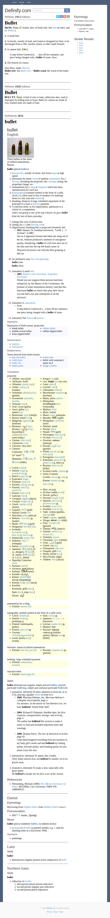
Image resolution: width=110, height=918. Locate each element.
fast (37, 259)
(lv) (60, 624)
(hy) (34, 392)
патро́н (55, 650)
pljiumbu (28, 398)
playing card (37, 224)
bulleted (39, 198)
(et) (28, 481)
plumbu (15, 401)
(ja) (29, 551)
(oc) (58, 437)
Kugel (24, 501)
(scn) (60, 492)
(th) (58, 523)
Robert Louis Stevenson (34, 274)
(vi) (61, 548)
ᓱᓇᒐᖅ (25, 540)
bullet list (16, 363)
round (35, 178)
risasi (14, 563)
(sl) (60, 498)
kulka (22, 467)
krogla (55, 498)
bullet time (48, 357)
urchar (52, 615)
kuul (24, 481)
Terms (61, 912)
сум (57, 420)
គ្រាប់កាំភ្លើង (25, 577)
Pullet (81, 45)
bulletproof (17, 346)
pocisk (53, 451)
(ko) (28, 582)
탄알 (22, 582)
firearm (15, 181)
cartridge (52, 181)
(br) (28, 417)
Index (29, 2)
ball (32, 271)
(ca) (27, 440)
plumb (25, 384)
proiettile (24, 546)
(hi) (25, 523)
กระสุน (52, 523)
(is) (24, 532)
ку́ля (26, 415)
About (55, 912)
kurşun (46, 534)
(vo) (59, 551)
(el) (28, 504)
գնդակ (27, 392)
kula (45, 454)
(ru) (59, 465)
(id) (32, 537)
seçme (56, 537)
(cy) (59, 554)
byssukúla (17, 532)
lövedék (27, 526)
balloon (36, 204)
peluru (27, 537)
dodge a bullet (50, 365)
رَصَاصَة (23, 387)
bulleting (21, 687)
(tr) (60, 531)
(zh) (30, 458)
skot (30, 484)
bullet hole (17, 360)
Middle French (51, 807)
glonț (56, 460)
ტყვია (25, 498)
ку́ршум (27, 420)
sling (32, 187)
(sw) (59, 506)
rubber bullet (49, 328)
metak (54, 480)
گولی (51, 542)
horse (41, 318)
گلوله (54, 446)
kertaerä (16, 665)
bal (29, 512)
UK (81, 29)
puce (22, 629)
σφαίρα (22, 504)
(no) (62, 434)
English (27, 807)
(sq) (31, 384)
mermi (55, 531)
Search (22, 2)
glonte (46, 462)
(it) (30, 546)
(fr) (27, 493)
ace (24, 224)
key (17, 815)
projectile (18, 173)
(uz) (56, 545)
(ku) (30, 588)
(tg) (49, 514)
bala (24, 403)
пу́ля (54, 465)
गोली (21, 523)
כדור (23, 518)
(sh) (59, 480)
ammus (24, 606)
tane (45, 484)
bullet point (17, 365)
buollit (28, 881)
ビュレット (59, 618)
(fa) (59, 446)
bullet (23, 618)
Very (32, 259)
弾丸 (24, 549)
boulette (91, 21)
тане (63, 477)
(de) (30, 501)
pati (31, 650)
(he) (28, 518)
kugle (22, 470)
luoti (23, 487)
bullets (24, 169)
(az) (26, 409)
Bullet (81, 43)
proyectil (47, 503)
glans (51, 384)
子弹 (32, 451)
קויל (54, 559)
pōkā (25, 515)
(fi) (27, 487)
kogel (22, 476)
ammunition (54, 178)
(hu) (34, 526)
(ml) (58, 403)
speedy (44, 259)
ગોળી (23, 509)
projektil (16, 473)
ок (52, 378)
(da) (23, 473)
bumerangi (26, 674)
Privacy (49, 912)
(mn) (61, 420)
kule (57, 434)
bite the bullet (18, 357)
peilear (62, 471)
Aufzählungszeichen (22, 635)
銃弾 (24, 554)
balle (22, 493)
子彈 (25, 451)
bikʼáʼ (53, 429)
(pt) (61, 457)
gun (55, 173)
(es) (58, 500)
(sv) (59, 509)
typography (18, 192)
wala (26, 443)
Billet (81, 50)
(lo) (56, 381)
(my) (30, 426)
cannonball (29, 303)
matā (52, 415)
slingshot (42, 187)
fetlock (30, 318)
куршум (60, 392)
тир (44, 514)
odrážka (23, 615)
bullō (63, 859)
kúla (23, 484)
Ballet (81, 48)
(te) (59, 520)
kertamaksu (26, 662)
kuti (22, 650)
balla (54, 409)
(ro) (61, 460)
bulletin (15, 344)
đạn (57, 548)
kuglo (26, 479)
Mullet (81, 53)
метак (54, 477)
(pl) (59, 451)
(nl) (27, 476)
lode (53, 387)
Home (15, 2)
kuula (14, 490)
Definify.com (50, 908)
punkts (54, 624)
